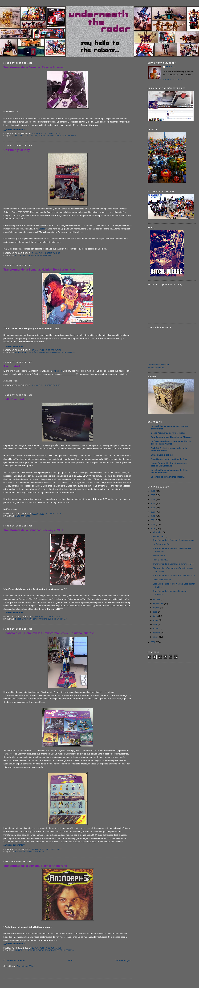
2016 (153, 499)
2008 (153, 642)
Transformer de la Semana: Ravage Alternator (35, 67)
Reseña (33, 136)
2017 (153, 495)
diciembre (158, 532)
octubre (157, 599)
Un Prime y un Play (17, 150)
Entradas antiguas (123, 960)
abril (155, 624)
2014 (153, 507)
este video (57, 371)
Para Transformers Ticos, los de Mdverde (171, 437)
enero (156, 637)
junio (155, 616)
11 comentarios (54, 849)
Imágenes (20, 851)
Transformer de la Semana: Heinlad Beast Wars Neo (39, 269)
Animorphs (20, 950)
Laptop (42, 229)
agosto (156, 607)
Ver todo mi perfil (173, 79)
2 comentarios (52, 133)
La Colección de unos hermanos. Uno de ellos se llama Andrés (171, 442)
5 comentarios (52, 617)
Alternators (21, 136)
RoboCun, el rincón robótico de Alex (169, 459)
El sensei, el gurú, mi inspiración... (168, 477)
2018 (153, 491)
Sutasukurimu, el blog (162, 455)
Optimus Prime (26, 255)
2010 (153, 524)
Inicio (70, 960)
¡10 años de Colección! (158, 364)
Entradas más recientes (14, 960)
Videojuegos (46, 255)
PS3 (37, 255)
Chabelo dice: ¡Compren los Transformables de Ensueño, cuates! (49, 633)
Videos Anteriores (156, 367)
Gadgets (19, 516)
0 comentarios (52, 253)
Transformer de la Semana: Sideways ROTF (34, 530)
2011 (153, 520)
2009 (153, 528)
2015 (153, 503)
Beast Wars (21, 352)
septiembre (158, 603)
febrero (156, 633)
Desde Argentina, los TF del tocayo (168, 433)
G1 (16, 255)
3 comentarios (52, 385)
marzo (156, 628)
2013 (153, 512)
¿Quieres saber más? (14, 129)
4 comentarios (53, 948)
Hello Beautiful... (15, 399)
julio (155, 612)
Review (42, 136)
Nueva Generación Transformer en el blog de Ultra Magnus (169, 464)
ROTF (34, 619)
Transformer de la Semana (61, 136)
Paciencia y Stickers (162, 579)
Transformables (35, 851)
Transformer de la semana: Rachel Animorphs (35, 865)
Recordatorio (13, 366)
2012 (153, 516)
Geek (28, 516)
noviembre (158, 536)
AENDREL (170, 67)
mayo (156, 620)
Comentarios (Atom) (26, 966)
